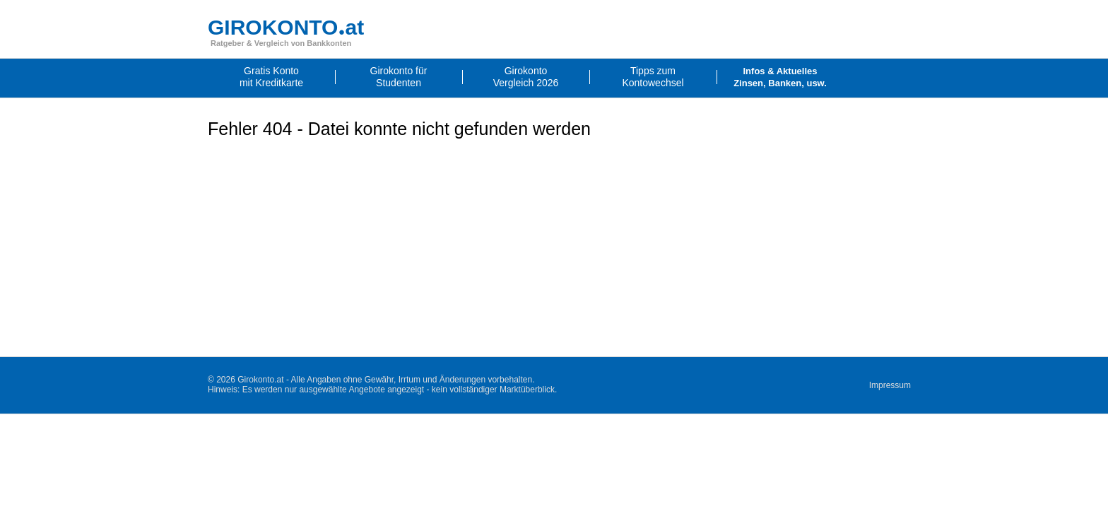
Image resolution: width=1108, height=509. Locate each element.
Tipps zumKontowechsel (652, 76)
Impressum (890, 385)
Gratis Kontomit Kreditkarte (271, 76)
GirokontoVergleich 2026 (526, 76)
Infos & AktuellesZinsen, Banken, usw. (780, 77)
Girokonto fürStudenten (399, 76)
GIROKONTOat (286, 27)
